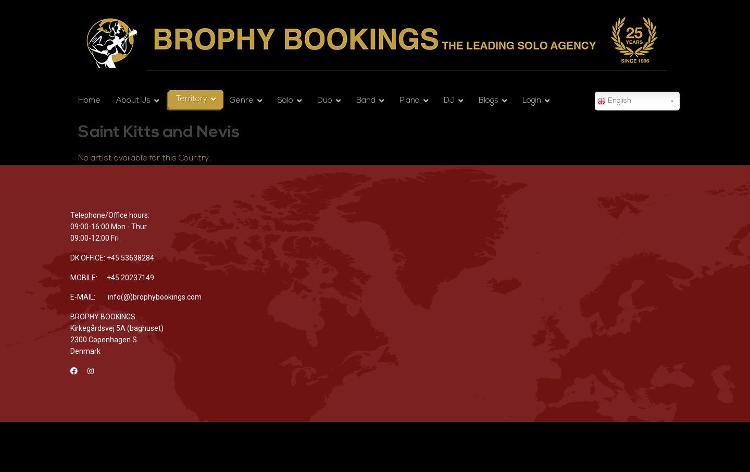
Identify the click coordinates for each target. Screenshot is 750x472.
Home (89, 101)
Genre (242, 101)
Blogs (488, 101)
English (614, 101)
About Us (133, 101)
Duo (324, 101)
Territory (191, 99)
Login (531, 101)
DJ (449, 101)
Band (366, 101)
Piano (409, 101)
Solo (285, 101)
